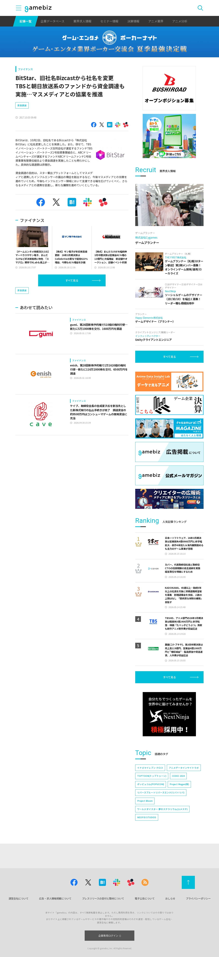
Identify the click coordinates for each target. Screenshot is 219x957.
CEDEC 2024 (178, 775)
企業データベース (52, 21)
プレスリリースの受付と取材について (103, 898)
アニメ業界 (155, 21)
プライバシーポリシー (198, 898)
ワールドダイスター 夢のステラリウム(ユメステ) (162, 809)
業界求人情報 (82, 21)
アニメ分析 (179, 21)
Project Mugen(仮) (179, 784)
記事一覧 (26, 21)
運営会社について (18, 898)
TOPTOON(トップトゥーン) (151, 775)
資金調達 (22, 105)
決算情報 (133, 21)
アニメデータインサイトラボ (184, 767)
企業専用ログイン (109, 935)
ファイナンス (25, 69)
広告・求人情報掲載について (55, 898)
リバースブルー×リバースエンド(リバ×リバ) (160, 792)
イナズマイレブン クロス (150, 767)
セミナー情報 (109, 21)
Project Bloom (145, 800)
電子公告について (145, 898)
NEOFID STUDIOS (146, 817)
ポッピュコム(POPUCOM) (150, 784)
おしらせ (170, 898)
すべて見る (71, 280)
